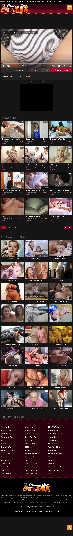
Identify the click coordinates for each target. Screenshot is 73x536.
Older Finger (29, 462)
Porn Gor (51, 466)
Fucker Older (5, 456)
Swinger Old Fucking (8, 459)
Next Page (67, 229)
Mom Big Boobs (30, 432)
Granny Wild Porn (31, 476)
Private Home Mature (55, 469)
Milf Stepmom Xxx (31, 472)
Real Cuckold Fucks (55, 436)
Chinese (18, 76)
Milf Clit (59, 1)
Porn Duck (52, 459)
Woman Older (53, 442)
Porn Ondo (4, 446)
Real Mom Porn (53, 472)
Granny (28, 76)
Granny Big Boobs (31, 466)
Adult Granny (5, 472)
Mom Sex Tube (30, 446)
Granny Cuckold (53, 439)
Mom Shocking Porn (55, 456)
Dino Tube (28, 442)
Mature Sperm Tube (31, 456)
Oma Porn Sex (6, 476)
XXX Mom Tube (6, 429)
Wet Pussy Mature (54, 449)
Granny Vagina (53, 432)
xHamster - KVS (61, 70)
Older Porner (5, 466)
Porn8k (50, 426)
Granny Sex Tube (11, 1)
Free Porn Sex (53, 446)
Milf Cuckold (5, 462)
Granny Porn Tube (31, 439)
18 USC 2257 (31, 514)
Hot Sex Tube (29, 469)
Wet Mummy (21, 1)
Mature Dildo (5, 469)
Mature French (30, 426)
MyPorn (27, 436)
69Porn (27, 452)
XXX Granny (29, 449)
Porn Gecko (52, 462)
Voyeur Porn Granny (8, 452)
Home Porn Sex (30, 459)
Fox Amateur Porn (50, 1)
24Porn (50, 476)
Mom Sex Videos (31, 1)
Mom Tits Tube (53, 429)
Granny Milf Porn (6, 449)
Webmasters (19, 514)
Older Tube (40, 1)
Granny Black (52, 452)
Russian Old (29, 429)
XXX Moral (4, 436)
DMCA (41, 514)
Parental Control (52, 514)
